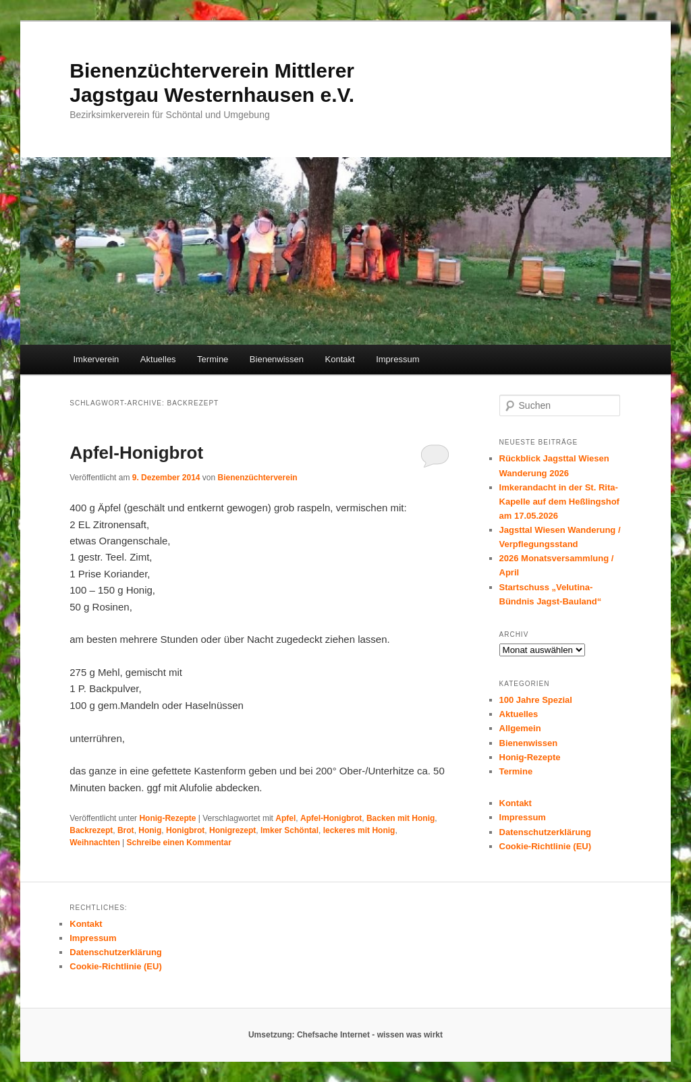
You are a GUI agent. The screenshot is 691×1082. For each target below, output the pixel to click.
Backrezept (91, 830)
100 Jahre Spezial (535, 700)
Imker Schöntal (289, 830)
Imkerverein (96, 359)
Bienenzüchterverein (258, 477)
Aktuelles (158, 359)
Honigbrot (185, 830)
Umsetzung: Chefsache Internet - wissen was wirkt (345, 1035)
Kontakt (340, 359)
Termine (212, 359)
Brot (125, 830)
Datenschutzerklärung (545, 832)
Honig (149, 830)
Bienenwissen (277, 359)
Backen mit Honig (400, 818)
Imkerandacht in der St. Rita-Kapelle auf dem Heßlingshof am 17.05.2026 (559, 501)
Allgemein (520, 728)
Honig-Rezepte (167, 818)
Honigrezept (232, 830)
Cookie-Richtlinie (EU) (545, 846)
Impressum (397, 359)
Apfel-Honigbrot (136, 453)
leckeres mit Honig (359, 830)
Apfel (285, 818)
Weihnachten (94, 842)
